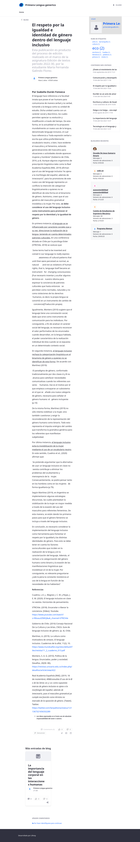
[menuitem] (21, 12)
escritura (96, 52)
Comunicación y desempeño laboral (105, 78)
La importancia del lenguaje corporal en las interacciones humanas (36, 774)
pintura (96, 57)
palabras (107, 55)
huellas (106, 52)
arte (95, 42)
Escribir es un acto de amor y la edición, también (105, 94)
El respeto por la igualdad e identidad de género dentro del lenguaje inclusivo (105, 86)
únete (104, 57)
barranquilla (104, 42)
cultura (96, 44)
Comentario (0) (48, 729)
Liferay (33, 835)
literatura (96, 55)
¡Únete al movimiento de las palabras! (105, 69)
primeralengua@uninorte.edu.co (115, 27)
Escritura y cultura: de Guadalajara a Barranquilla (105, 102)
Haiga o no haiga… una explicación (105, 110)
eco (98, 48)
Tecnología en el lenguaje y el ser (105, 126)
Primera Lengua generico (47, 78)
